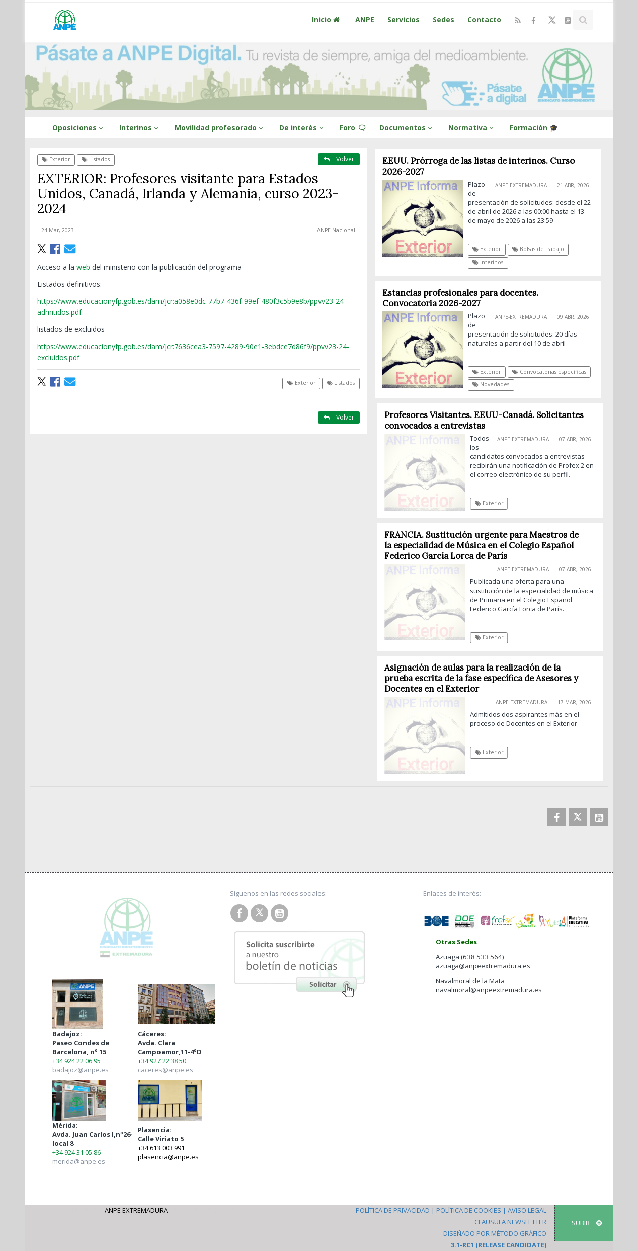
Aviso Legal (527, 1210)
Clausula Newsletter (510, 1221)
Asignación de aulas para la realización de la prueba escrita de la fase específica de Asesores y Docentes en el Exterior (486, 678)
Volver (339, 159)
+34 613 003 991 (161, 1147)
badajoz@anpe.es (80, 1069)
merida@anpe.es (78, 1161)
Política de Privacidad (393, 1210)
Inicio (327, 19)
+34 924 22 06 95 (76, 1060)
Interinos (140, 127)
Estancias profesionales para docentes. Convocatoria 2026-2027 (460, 298)
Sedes (443, 19)
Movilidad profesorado (220, 127)
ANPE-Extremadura (521, 185)
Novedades (491, 384)
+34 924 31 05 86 (76, 1152)
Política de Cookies (468, 1210)
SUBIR (587, 1222)
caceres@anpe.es (165, 1069)
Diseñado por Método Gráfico (494, 1233)
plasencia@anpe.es (168, 1156)
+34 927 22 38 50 (162, 1060)
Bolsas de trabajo (538, 249)
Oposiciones (79, 127)
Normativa (472, 127)
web (84, 267)
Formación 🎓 (534, 127)
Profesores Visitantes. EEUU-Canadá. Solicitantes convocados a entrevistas (489, 420)
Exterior (56, 159)
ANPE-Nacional (336, 230)
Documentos (407, 127)
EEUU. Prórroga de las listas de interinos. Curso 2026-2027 (478, 166)
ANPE (364, 19)
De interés (303, 127)
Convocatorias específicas (549, 371)
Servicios (403, 19)
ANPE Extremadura (136, 1210)
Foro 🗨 (353, 127)
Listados (96, 159)
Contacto (484, 19)
